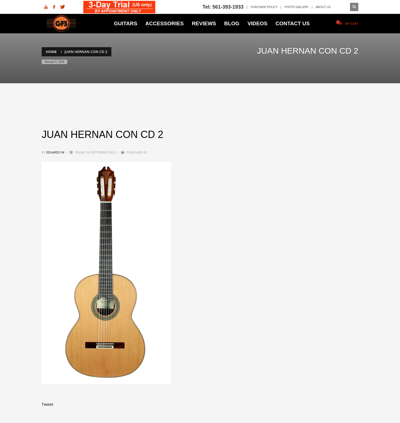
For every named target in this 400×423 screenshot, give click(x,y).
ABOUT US (323, 7)
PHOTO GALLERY (296, 7)
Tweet (47, 404)
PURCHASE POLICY (264, 7)
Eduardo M (55, 152)
